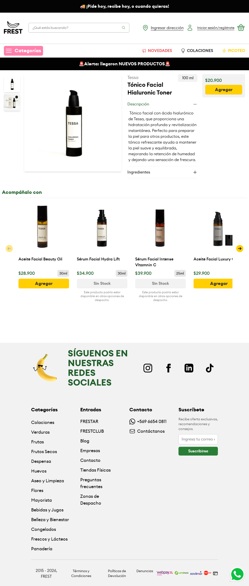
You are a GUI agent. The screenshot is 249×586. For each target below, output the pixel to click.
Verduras (40, 432)
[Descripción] (162, 104)
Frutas (37, 442)
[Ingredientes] (162, 172)
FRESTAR (89, 421)
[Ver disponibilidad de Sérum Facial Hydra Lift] (102, 283)
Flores (37, 490)
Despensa (41, 461)
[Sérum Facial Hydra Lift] (102, 235)
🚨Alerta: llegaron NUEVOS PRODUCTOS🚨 (124, 64)
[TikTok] (209, 368)
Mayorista (41, 500)
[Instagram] (147, 368)
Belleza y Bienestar (50, 519)
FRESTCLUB (92, 431)
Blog (84, 441)
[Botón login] (210, 27)
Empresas (90, 450)
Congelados (43, 529)
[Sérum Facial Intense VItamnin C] (160, 235)
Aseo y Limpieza (47, 480)
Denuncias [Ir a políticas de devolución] (144, 571)
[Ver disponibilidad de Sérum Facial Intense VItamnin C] (160, 283)
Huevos (38, 471)
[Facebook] (168, 368)
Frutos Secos (44, 451)
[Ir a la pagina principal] (13, 27)
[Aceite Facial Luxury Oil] (219, 235)
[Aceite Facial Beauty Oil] (43, 235)
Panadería (41, 549)
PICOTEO (233, 50)
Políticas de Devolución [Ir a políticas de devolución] (117, 573)
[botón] (223, 90)
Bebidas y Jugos (47, 510)
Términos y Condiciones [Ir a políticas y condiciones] (81, 573)
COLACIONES (197, 50)
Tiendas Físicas (95, 470)
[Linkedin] (189, 368)
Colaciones (42, 422)
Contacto (90, 460)
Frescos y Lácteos (49, 539)
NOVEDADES (157, 50)
